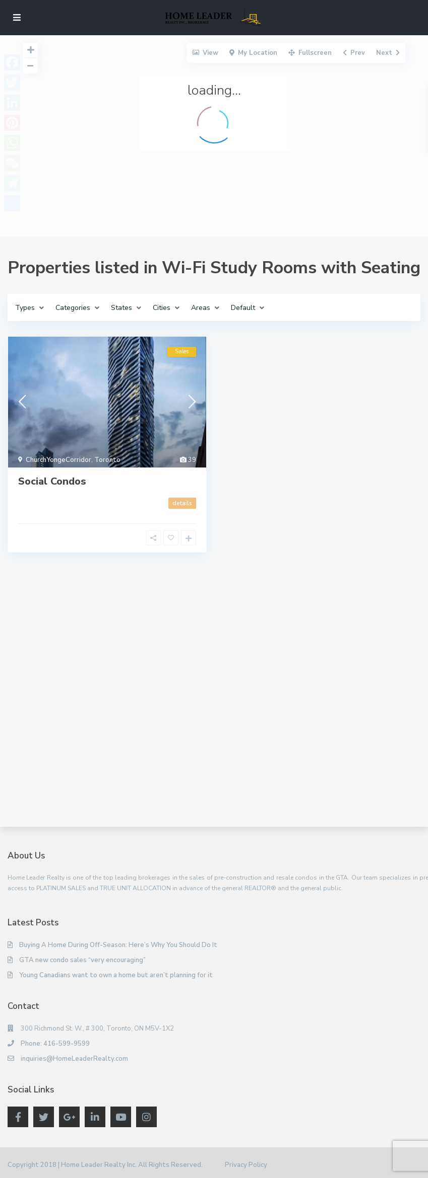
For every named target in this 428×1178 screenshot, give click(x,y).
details (182, 503)
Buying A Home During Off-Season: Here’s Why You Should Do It (118, 945)
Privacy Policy (246, 1164)
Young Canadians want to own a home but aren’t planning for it (116, 975)
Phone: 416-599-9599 (55, 1043)
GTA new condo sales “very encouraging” (82, 960)
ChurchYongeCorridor (58, 459)
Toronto (107, 459)
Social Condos (52, 481)
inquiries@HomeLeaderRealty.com (74, 1058)
